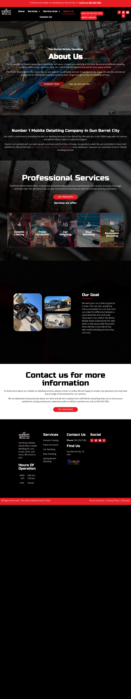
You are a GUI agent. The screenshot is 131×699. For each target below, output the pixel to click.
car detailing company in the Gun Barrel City (51, 147)
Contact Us (46, 17)
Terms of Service (96, 500)
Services (34, 11)
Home (21, 11)
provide (100, 324)
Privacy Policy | (113, 500)
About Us (68, 11)
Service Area (51, 11)
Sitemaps (125, 500)
